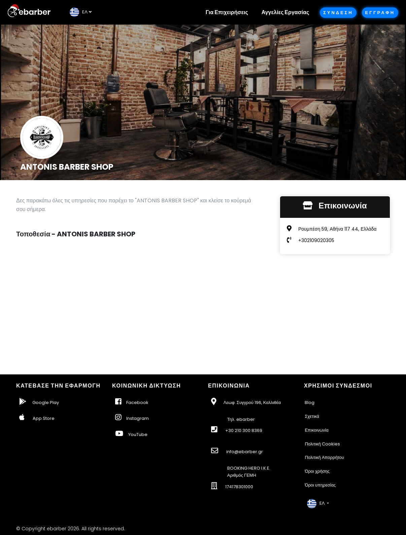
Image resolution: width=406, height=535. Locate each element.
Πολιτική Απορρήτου (324, 457)
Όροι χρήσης (317, 471)
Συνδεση (338, 12)
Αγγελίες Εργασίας (285, 12)
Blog (309, 402)
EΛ (79, 12)
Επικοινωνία (317, 430)
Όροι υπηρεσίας (320, 485)
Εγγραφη (380, 12)
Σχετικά (312, 416)
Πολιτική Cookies (322, 444)
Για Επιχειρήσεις (227, 12)
